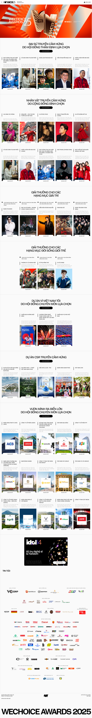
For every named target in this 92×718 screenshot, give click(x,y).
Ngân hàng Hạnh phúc (63, 368)
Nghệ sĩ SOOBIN (7, 209)
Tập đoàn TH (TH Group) (82, 461)
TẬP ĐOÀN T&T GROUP (63, 461)
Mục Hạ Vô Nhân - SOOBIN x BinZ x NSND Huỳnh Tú (28, 208)
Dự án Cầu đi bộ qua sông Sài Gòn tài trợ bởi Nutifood (10, 369)
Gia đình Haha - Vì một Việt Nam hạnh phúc (27, 368)
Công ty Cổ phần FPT (81, 423)
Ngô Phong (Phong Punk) (64, 149)
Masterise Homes (26, 461)
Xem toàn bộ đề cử (46, 51)
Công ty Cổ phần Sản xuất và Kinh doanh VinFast (45, 501)
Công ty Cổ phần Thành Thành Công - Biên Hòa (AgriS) (10, 501)
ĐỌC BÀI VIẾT (10, 89)
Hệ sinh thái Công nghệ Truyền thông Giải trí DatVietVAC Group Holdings (46, 425)
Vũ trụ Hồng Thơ (44, 262)
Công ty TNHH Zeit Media (82, 499)
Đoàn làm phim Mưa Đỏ (46, 58)
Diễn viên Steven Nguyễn (46, 207)
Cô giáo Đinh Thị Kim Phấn (28, 58)
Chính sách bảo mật (5, 698)
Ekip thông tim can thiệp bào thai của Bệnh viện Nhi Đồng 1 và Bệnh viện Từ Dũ (10, 60)
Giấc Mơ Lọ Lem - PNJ (45, 368)
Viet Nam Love (79, 368)
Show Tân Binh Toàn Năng (81, 208)
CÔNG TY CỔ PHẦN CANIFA (28, 423)
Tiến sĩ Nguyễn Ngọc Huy (64, 58)
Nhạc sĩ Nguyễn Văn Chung (63, 115)
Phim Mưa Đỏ (61, 207)
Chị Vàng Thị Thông (8, 114)
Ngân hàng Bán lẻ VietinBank (26, 500)
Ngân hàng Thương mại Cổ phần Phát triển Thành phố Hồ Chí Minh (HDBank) (10, 463)
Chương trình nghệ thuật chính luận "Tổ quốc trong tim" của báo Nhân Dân (46, 317)
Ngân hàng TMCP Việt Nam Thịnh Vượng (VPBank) (64, 500)
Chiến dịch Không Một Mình (27, 315)
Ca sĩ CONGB (60, 262)
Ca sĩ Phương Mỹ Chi (81, 114)
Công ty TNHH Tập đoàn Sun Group (46, 461)
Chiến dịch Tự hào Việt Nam (63, 315)
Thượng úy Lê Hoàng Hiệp (28, 262)
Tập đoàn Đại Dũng (62, 423)
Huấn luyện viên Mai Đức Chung (82, 58)
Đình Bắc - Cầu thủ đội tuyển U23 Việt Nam (28, 115)
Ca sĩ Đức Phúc (43, 114)
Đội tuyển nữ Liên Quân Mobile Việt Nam (81, 150)
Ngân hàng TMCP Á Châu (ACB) (10, 423)
